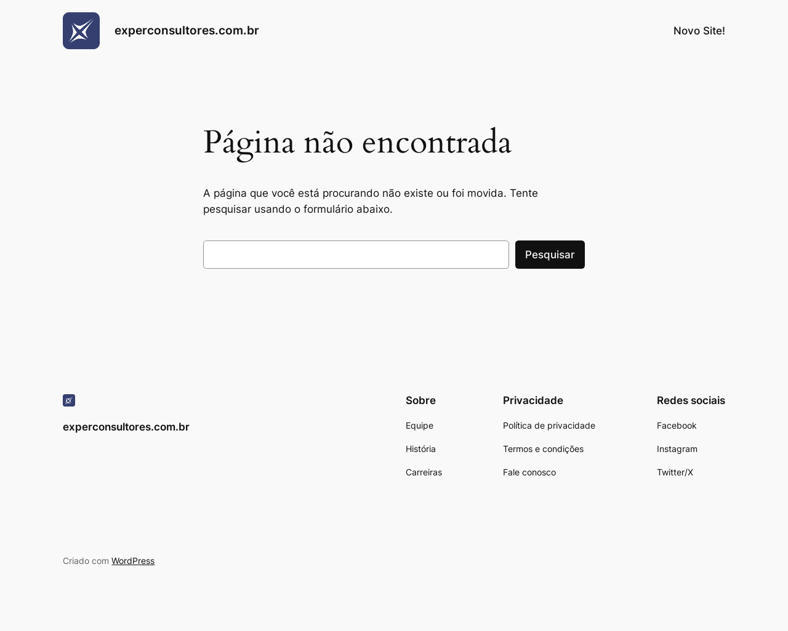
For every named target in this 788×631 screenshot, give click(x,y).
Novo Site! (699, 31)
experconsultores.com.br (187, 30)
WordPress (133, 560)
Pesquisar (550, 254)
